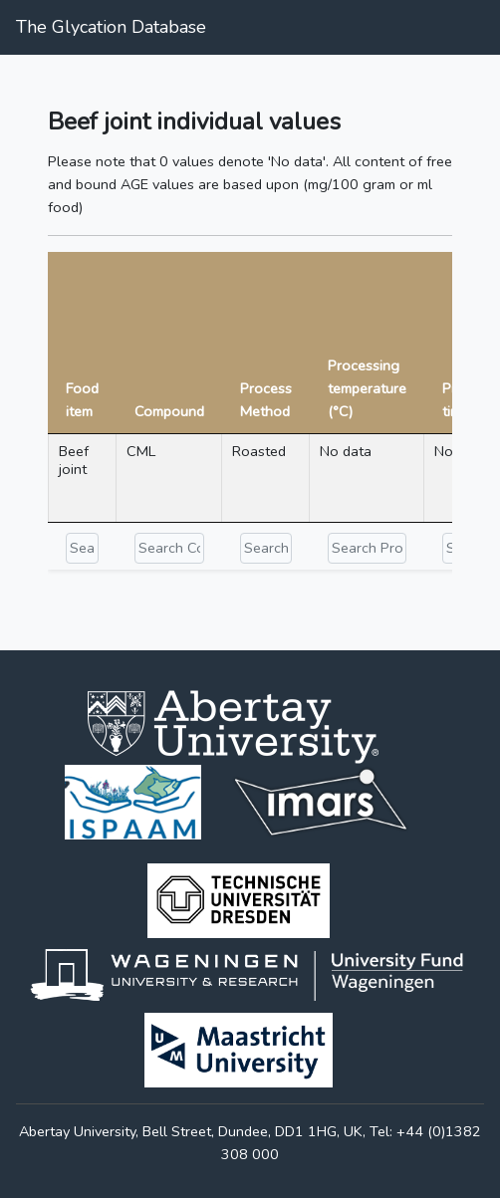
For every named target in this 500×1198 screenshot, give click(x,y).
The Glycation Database (111, 27)
